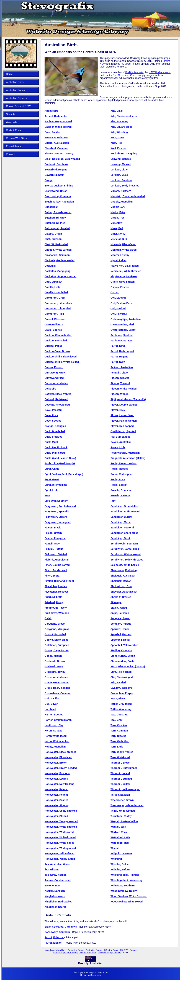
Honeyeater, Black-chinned (60, 752)
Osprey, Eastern (119, 287)
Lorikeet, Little (119, 169)
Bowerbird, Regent (56, 169)
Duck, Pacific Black (56, 447)
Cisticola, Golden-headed (59, 260)
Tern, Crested (118, 736)
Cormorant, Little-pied (58, 308)
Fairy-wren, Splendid (57, 511)
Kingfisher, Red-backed (58, 901)
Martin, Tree (117, 217)
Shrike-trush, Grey (121, 586)
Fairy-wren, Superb (56, 516)
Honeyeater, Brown (56, 762)
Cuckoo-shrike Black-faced (61, 356)
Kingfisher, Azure (55, 896)
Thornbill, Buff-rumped (124, 768)
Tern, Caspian (118, 725)
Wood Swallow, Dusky (123, 890)
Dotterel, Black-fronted (58, 394)
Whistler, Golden (120, 864)
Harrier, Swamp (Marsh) (58, 719)
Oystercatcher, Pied (122, 324)
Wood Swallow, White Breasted (128, 896)
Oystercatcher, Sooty (122, 329)
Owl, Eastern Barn (121, 303)
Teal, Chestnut (118, 714)
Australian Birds (15, 82)
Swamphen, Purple (121, 693)
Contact (10, 154)
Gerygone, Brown (55, 623)
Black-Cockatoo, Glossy (59, 153)
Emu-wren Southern (56, 500)
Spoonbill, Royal (120, 639)
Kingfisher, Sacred (55, 906)
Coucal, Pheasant (55, 319)
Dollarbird (50, 388)
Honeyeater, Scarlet (56, 800)
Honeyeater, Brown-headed (61, 768)
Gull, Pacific (52, 698)
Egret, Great (52, 479)
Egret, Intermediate (56, 484)
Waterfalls (11, 122)
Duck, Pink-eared (55, 452)
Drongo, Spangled (55, 426)
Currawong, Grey (55, 372)
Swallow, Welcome (121, 687)
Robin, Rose (117, 479)
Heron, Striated (53, 730)
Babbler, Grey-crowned (58, 121)
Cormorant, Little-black (58, 303)
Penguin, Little (119, 372)
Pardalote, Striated (121, 340)
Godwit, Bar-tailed (55, 634)
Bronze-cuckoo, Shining (59, 185)
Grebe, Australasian (56, 677)
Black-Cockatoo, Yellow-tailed (62, 158)
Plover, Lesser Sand (122, 415)
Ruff (112, 500)
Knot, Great (117, 137)
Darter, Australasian (56, 383)
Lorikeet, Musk (119, 174)
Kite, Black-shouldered (124, 116)
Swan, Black (117, 698)
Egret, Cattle (52, 468)
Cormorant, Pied (54, 313)
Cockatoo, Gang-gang (57, 271)
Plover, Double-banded (124, 404)
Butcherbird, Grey (55, 217)
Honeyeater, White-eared (59, 832)
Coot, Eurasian (53, 281)
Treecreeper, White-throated (126, 805)
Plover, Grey (117, 410)
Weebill (114, 848)
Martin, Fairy (117, 212)
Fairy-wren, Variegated (58, 522)
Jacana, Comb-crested (58, 880)
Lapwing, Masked (120, 164)
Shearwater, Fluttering (123, 570)
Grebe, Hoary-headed (57, 687)
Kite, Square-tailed (121, 126)
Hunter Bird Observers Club (120, 75)
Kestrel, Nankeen (55, 890)
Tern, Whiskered (120, 757)
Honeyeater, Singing (57, 805)
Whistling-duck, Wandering (126, 880)
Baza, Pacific (52, 132)
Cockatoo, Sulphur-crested (60, 276)
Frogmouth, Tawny (56, 607)
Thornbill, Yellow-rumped (125, 789)
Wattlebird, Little (120, 837)
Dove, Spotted (53, 420)
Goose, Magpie (53, 655)
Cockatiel (50, 265)
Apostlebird (51, 110)
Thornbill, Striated (121, 778)
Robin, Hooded (119, 468)
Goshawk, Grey (54, 666)
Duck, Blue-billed (55, 431)
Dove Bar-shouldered (57, 404)
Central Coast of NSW (18, 106)
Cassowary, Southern (57, 932)
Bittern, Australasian (57, 142)
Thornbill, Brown (120, 762)
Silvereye (116, 602)
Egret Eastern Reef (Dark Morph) (64, 474)
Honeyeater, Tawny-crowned (61, 821)
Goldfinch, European (57, 645)
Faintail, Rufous (54, 548)
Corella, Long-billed (56, 292)
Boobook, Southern (56, 164)
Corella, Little (52, 287)
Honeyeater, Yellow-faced (59, 853)
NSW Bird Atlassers (160, 72)
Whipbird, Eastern (121, 853)
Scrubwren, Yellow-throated (126, 559)
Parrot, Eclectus (54, 937)
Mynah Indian (118, 260)
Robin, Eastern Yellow (123, 463)
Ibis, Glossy (52, 869)
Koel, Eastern (118, 148)
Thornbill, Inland (120, 773)
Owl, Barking (118, 297)
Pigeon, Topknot (120, 383)
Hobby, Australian (55, 746)
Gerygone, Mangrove (57, 629)
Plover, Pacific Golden (123, 420)
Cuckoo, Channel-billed (58, 335)
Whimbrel (116, 858)
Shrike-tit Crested (120, 597)
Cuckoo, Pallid (53, 345)
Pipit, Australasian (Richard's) (128, 399)
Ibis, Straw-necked (55, 874)
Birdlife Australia (134, 72)
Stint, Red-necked (121, 671)
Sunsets (10, 114)
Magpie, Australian (121, 201)
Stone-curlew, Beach (122, 655)
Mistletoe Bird (118, 239)
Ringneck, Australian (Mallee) (127, 458)
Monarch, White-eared (123, 249)
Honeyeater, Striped (56, 816)
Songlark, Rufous (120, 623)
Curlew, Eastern (54, 367)
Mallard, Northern (120, 191)
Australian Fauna (15, 90)
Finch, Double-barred (57, 565)
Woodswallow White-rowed (126, 901)
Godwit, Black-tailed (56, 639)
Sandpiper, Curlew (121, 516)
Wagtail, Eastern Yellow (124, 821)
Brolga (48, 180)
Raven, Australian (121, 442)
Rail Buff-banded (120, 436)
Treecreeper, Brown (122, 800)
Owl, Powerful (118, 313)
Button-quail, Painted (57, 228)
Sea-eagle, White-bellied (124, 565)
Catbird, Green (53, 233)
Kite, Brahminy (119, 121)
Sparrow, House (119, 629)
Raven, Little (117, 447)
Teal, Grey (116, 719)
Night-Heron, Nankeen (123, 276)
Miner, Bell (116, 228)
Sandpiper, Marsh (120, 522)
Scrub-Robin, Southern (124, 543)
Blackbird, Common (56, 148)
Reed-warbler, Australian (125, 452)
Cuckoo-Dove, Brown (57, 351)
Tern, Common (119, 730)
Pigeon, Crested (120, 378)
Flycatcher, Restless (57, 591)
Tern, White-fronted (121, 752)
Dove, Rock (51, 415)
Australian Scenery (16, 98)
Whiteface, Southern (122, 885)
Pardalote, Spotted (121, 335)
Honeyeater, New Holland (59, 784)
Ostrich (114, 292)
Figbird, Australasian (57, 559)
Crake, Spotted (53, 329)
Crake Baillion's (54, 324)
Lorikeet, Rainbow (121, 180)
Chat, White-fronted (56, 244)
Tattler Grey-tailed (121, 703)
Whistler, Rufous (120, 869)
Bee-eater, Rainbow (56, 137)
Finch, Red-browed (56, 570)
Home (9, 74)
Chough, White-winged (58, 249)
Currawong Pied (54, 378)
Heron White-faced (56, 736)
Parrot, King (117, 345)
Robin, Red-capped (121, 474)
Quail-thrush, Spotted (123, 431)
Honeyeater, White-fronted (60, 837)
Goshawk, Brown (55, 661)
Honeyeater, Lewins (56, 778)
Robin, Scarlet (118, 484)
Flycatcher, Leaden (56, 586)
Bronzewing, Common (58, 196)
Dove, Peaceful (53, 410)
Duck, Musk (51, 442)
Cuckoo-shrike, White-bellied (62, 361)
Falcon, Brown (53, 532)
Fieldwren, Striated (56, 554)
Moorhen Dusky (119, 255)
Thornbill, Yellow (120, 784)
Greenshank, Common (58, 693)
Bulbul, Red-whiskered (58, 212)
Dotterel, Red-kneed (56, 399)
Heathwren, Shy (54, 725)
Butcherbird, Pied (55, 223)
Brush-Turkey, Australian (59, 201)
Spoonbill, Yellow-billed (124, 645)
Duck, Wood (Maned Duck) (60, 458)
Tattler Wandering (120, 709)
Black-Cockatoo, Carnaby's (61, 926)
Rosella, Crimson (120, 490)
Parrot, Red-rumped (122, 351)
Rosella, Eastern (120, 495)
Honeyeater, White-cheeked (61, 826)
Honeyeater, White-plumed (60, 848)
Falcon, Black (53, 527)
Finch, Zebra (52, 575)
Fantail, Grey (52, 543)
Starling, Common (121, 650)
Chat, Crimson (53, 239)
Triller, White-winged (122, 810)
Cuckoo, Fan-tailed (56, 340)
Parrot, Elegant (53, 942)
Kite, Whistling (119, 132)
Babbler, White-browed (58, 126)
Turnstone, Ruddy (121, 816)
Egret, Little (51, 490)
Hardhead (50, 709)
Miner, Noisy (117, 233)
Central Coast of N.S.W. (116, 950)
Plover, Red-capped (122, 426)
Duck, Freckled (53, 436)
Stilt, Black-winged (121, 677)
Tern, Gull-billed (119, 741)
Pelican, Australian (121, 367)
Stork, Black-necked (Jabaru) (127, 666)
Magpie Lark (117, 207)
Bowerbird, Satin (54, 174)
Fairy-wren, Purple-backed (60, 506)
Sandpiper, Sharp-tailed (124, 532)
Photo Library (13, 146)
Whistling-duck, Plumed (124, 874)
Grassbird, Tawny (55, 671)
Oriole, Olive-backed (122, 281)
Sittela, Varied (118, 607)
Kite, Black (116, 110)
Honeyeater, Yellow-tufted (60, 858)
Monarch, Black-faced (123, 244)
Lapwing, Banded (120, 158)
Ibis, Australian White (57, 864)
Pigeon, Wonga (119, 394)
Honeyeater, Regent (56, 794)
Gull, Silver (51, 703)
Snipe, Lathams (119, 613)
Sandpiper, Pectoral (122, 527)
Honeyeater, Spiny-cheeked (61, 810)
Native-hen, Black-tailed (124, 265)
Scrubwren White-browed (125, 554)
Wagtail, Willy (118, 826)
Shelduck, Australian (122, 575)
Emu (47, 495)
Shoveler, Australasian (123, 591)
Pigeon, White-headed (123, 388)
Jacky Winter (52, 885)
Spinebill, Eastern (120, 634)
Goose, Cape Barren (57, 650)
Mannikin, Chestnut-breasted (127, 196)
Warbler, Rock (118, 832)
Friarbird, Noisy (54, 602)
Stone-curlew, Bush (122, 661)
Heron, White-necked (57, 741)
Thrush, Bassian (120, 794)
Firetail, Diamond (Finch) (59, 581)
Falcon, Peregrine (55, 538)
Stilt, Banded (118, 682)
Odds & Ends (13, 130)
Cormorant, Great (55, 297)
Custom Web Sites (16, 138)
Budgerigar (51, 207)
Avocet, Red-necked (56, 116)
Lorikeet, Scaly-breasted (124, 185)
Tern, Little (116, 746)
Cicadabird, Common (57, 255)
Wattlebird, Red (119, 842)
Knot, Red (116, 142)
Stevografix (95, 975)
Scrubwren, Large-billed (124, 548)
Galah (48, 618)
